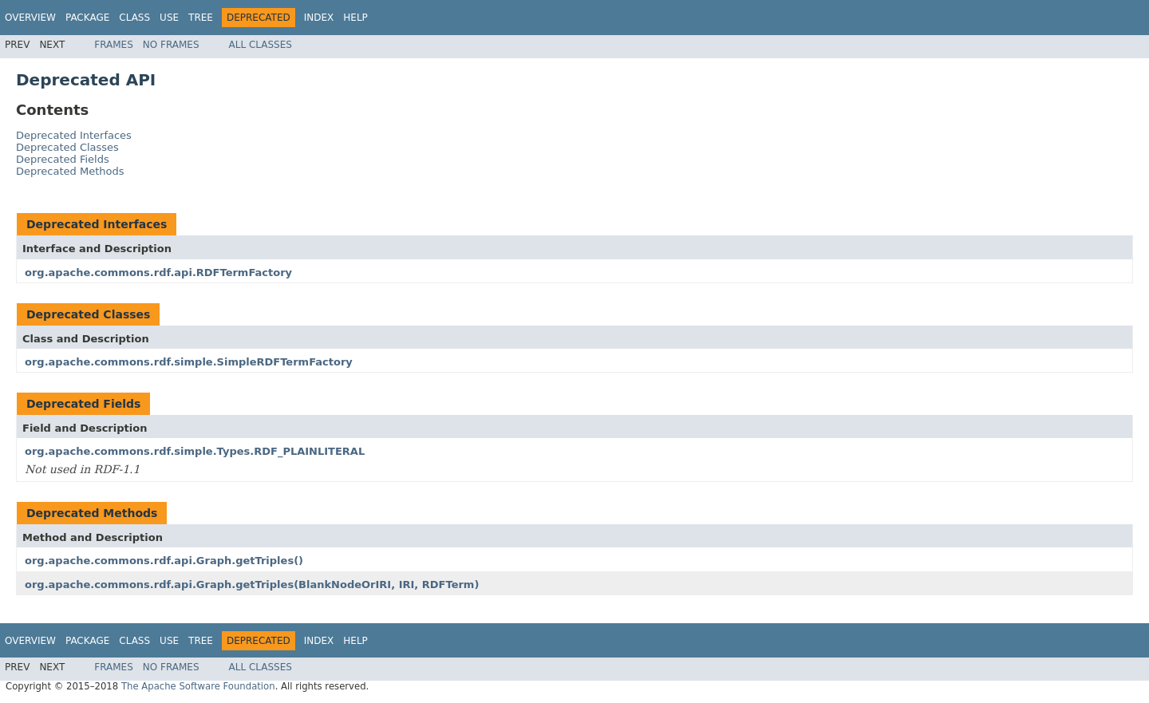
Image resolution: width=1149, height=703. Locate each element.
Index (319, 17)
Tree (200, 17)
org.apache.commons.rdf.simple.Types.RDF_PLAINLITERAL (195, 451)
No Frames (171, 44)
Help (355, 17)
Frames (113, 44)
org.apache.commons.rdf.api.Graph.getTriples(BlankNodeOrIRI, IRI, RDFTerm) (252, 584)
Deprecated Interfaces (74, 135)
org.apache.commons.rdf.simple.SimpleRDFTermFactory (189, 362)
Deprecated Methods (70, 171)
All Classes (260, 44)
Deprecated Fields (62, 159)
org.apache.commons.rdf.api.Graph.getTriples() (164, 561)
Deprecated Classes (67, 147)
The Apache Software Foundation (198, 686)
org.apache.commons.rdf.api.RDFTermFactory (158, 272)
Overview (30, 17)
